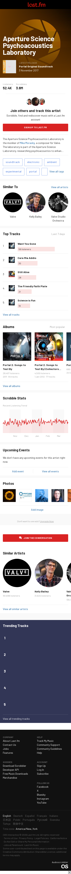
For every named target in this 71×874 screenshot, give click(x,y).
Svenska (55, 819)
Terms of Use (11, 838)
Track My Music (45, 740)
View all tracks (11, 314)
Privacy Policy (26, 838)
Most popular (57, 327)
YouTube (41, 802)
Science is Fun (26, 300)
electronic (33, 162)
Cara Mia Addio (27, 257)
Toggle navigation (4, 4)
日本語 (7, 819)
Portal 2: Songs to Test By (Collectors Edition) (47, 368)
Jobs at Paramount (13, 845)
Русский (42, 819)
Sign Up (41, 765)
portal (33, 171)
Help (39, 752)
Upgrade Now (47, 521)
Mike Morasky (27, 142)
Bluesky (41, 794)
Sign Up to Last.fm (35, 127)
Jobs (6, 748)
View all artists (59, 187)
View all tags (56, 171)
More (67, 246)
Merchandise (10, 777)
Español (29, 815)
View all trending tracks (16, 718)
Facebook (42, 786)
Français (42, 815)
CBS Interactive (11, 834)
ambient (52, 162)
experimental (14, 171)
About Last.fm (11, 740)
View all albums (11, 386)
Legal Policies (41, 838)
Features (8, 752)
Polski (16, 819)
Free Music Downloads (15, 773)
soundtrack (13, 162)
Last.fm (36, 4)
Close (69, 872)
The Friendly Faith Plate (32, 286)
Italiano (53, 815)
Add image (37, 509)
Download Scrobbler (14, 765)
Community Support (48, 744)
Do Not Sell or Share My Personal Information (26, 841)
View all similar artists (15, 609)
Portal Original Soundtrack (36, 66)
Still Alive (23, 272)
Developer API (11, 769)
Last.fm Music (31, 845)
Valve (13, 216)
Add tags (44, 171)
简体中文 (18, 823)
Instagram (43, 798)
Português (29, 819)
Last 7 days (58, 234)
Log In (40, 769)
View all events (50, 471)
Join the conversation (37, 538)
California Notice (58, 838)
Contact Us (9, 744)
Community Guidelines (49, 748)
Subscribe (42, 773)
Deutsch (18, 815)
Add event (18, 471)
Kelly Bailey (35, 216)
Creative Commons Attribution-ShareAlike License (29, 851)
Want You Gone (27, 243)
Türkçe (6, 823)
